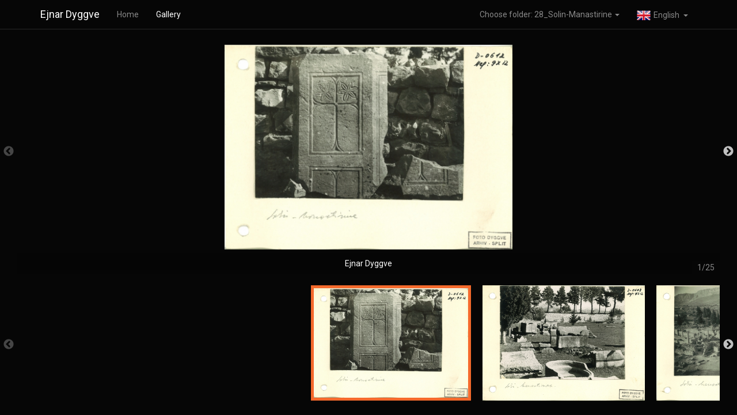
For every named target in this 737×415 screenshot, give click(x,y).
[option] (368, 157)
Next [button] (728, 151)
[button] (662, 14)
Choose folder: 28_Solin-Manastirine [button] (550, 14)
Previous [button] (8, 151)
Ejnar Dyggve (70, 14)
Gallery (168, 14)
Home (128, 14)
